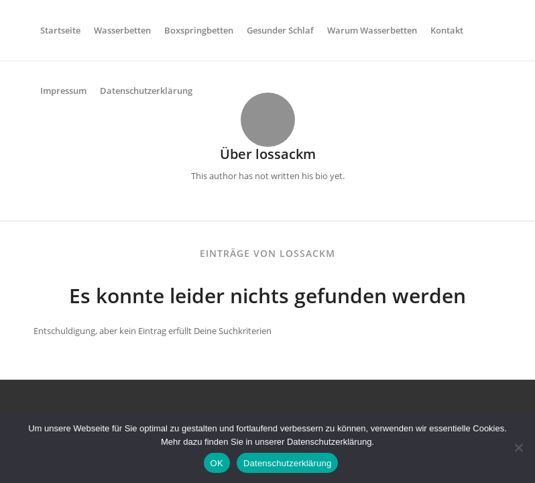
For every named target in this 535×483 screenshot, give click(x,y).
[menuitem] (60, 30)
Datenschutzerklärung (287, 463)
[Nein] (518, 447)
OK (217, 463)
